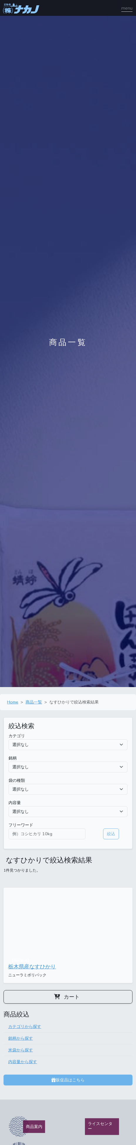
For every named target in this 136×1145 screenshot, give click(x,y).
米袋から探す (20, 1050)
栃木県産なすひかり (32, 966)
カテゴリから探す (24, 1026)
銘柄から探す (20, 1038)
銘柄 (13, 758)
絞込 (111, 834)
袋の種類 (17, 780)
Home (12, 702)
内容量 (15, 803)
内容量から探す (22, 1062)
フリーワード (21, 825)
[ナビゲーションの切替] (127, 8)
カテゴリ (17, 736)
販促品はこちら (67, 1080)
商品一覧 (34, 702)
